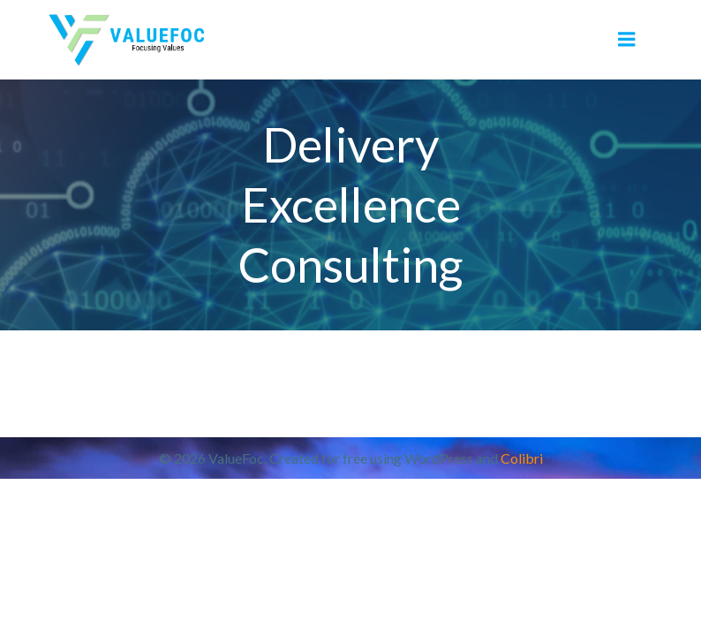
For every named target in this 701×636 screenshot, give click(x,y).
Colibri (522, 458)
